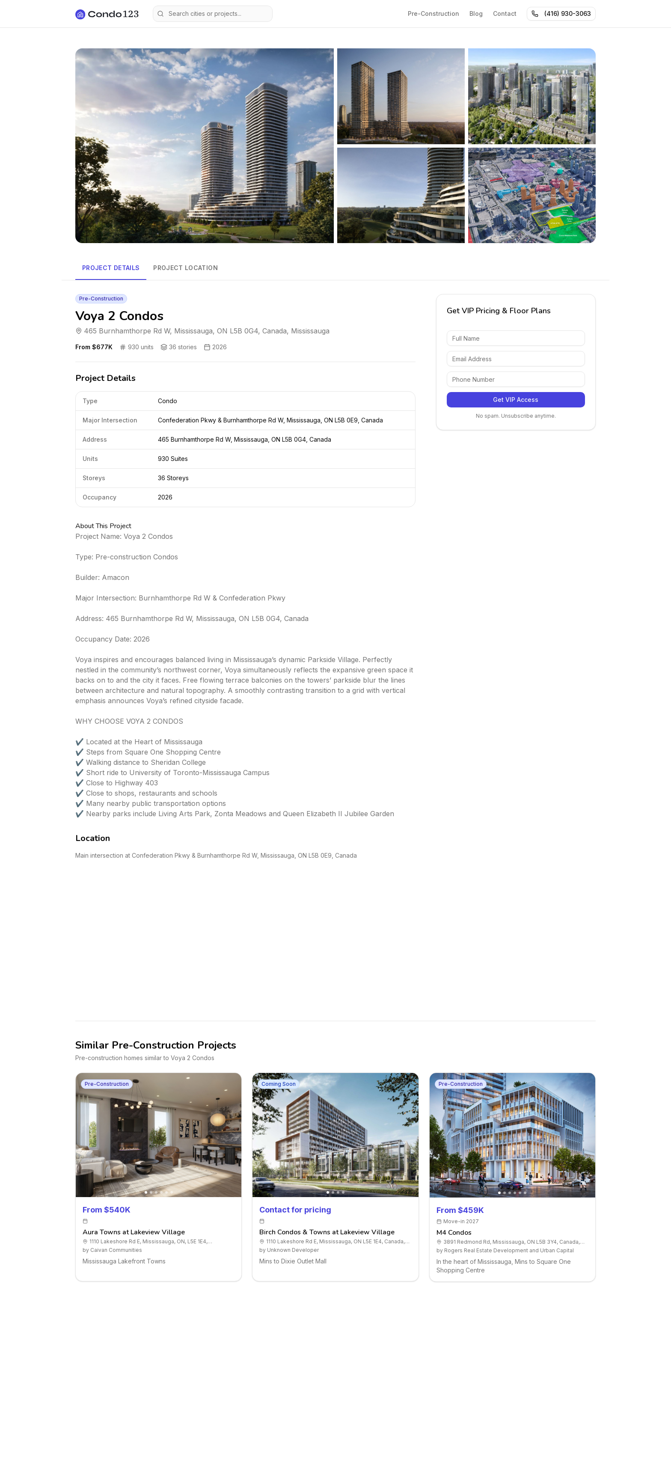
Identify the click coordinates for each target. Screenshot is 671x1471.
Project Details (111, 267)
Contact (505, 13)
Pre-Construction (433, 13)
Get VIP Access (515, 399)
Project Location (185, 267)
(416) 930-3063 (561, 13)
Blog (476, 13)
